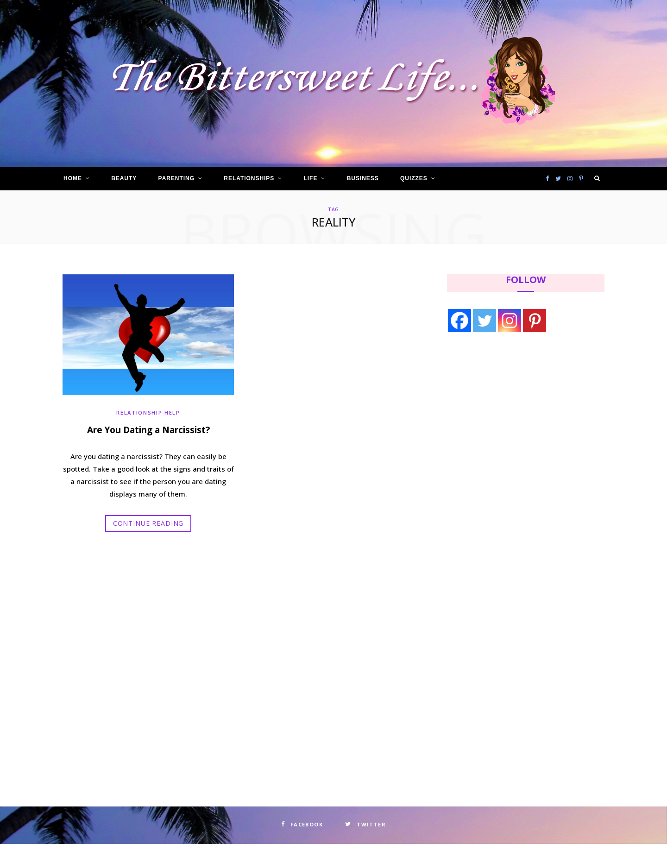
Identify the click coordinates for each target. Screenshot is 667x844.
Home (72, 178)
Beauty (124, 178)
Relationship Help (148, 412)
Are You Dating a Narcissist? (148, 429)
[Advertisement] (505, 415)
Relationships (249, 178)
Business (363, 178)
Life (311, 178)
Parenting (176, 178)
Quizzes (414, 178)
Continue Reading (148, 522)
